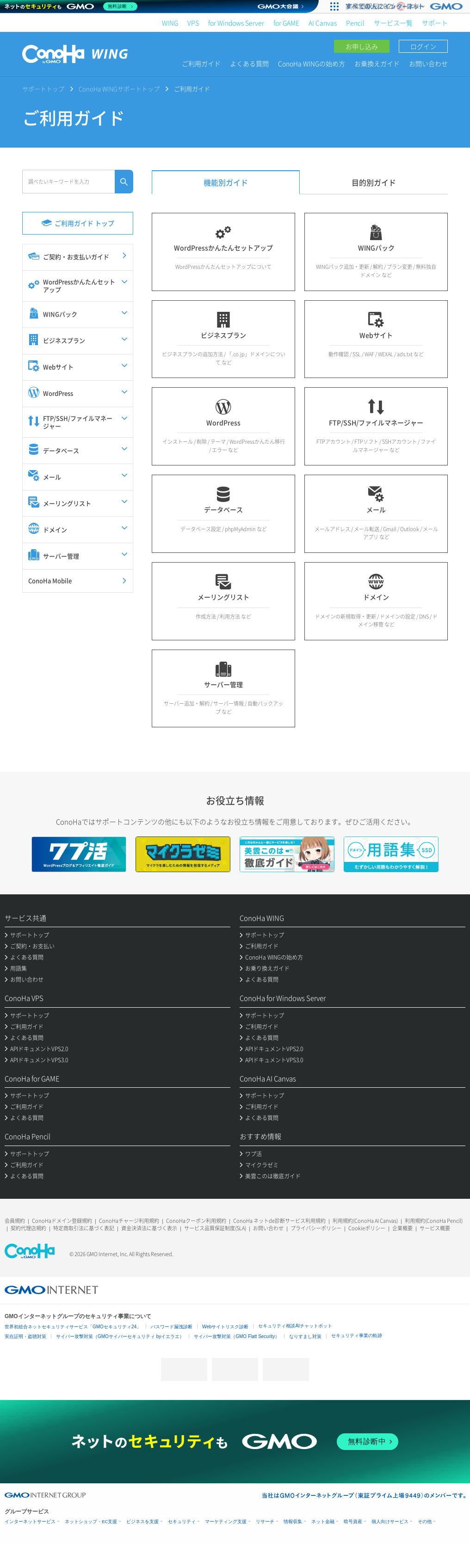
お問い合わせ (428, 63)
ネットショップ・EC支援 (91, 1521)
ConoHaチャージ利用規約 (129, 1221)
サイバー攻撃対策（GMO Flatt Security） (236, 1336)
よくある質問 (249, 63)
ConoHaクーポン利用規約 (196, 1221)
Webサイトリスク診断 (225, 1326)
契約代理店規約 (28, 1228)
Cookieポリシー (366, 1228)
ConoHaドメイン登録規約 (62, 1221)
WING (170, 22)
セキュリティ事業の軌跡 (356, 1335)
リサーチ (265, 1521)
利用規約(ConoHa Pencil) (434, 1221)
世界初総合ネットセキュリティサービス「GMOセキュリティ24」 (73, 1326)
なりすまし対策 (305, 1336)
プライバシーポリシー (316, 1228)
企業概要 (402, 1228)
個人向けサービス (389, 1521)
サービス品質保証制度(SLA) (215, 1228)
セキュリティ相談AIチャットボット (295, 1325)
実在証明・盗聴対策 (25, 1336)
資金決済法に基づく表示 (149, 1228)
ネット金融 (322, 1521)
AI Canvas (323, 22)
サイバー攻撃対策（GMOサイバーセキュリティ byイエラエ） (120, 1336)
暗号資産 (353, 1521)
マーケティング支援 (226, 1521)
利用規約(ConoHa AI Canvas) (365, 1221)
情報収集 (293, 1521)
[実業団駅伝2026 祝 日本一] (405, 6)
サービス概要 (435, 1228)
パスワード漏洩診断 (171, 1326)
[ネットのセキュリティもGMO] (71, 6)
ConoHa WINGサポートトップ (119, 88)
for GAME (286, 22)
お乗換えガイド (377, 63)
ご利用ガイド (201, 63)
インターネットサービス (30, 1521)
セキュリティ (182, 1521)
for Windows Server (236, 22)
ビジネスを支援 (142, 1521)
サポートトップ (43, 88)
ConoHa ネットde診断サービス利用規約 (279, 1221)
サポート (435, 22)
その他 (425, 1521)
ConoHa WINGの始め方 (311, 63)
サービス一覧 (393, 22)
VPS (193, 22)
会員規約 (15, 1221)
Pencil (355, 22)
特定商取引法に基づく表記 (83, 1228)
